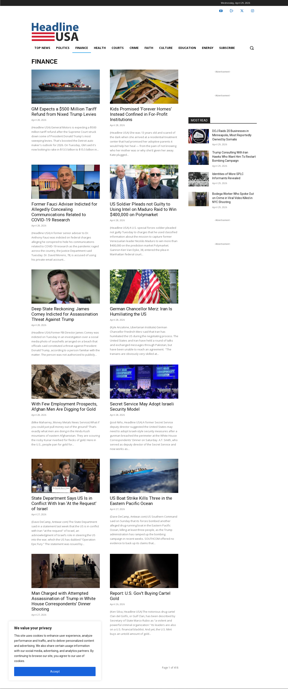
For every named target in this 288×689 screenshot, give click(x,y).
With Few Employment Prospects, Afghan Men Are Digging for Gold (64, 406)
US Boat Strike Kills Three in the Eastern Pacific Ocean (141, 501)
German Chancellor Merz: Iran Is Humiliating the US (141, 311)
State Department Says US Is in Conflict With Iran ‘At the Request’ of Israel (63, 503)
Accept (55, 671)
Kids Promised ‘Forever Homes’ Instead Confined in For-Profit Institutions (141, 114)
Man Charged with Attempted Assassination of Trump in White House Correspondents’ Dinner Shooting (63, 601)
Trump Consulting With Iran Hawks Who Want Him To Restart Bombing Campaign (234, 156)
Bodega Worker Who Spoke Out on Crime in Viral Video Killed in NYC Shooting (233, 198)
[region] (54, 651)
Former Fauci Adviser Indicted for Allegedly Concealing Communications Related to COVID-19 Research (64, 212)
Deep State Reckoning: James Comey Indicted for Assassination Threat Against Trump (64, 314)
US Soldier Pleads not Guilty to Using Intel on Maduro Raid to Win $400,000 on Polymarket (143, 209)
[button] (252, 48)
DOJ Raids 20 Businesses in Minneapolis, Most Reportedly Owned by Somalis (231, 135)
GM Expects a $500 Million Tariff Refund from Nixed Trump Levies (64, 111)
